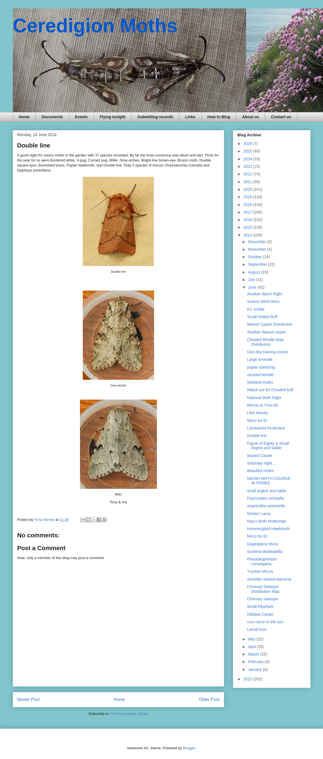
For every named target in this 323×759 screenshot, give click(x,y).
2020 (248, 189)
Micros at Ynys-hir (262, 405)
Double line (256, 435)
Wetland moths (260, 382)
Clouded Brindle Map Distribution (265, 342)
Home (24, 117)
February (256, 661)
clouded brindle (260, 375)
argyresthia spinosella (266, 506)
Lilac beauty (257, 412)
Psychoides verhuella (265, 498)
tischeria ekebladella (264, 551)
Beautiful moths (260, 470)
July (252, 279)
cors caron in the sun (265, 622)
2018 (248, 204)
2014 (248, 235)
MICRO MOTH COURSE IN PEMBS (268, 480)
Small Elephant (260, 606)
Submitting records (155, 117)
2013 (248, 679)
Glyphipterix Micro (262, 544)
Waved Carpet (259, 455)
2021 (248, 182)
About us (250, 117)
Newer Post (28, 699)
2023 (248, 166)
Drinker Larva (258, 513)
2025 (248, 151)
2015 (248, 227)
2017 (248, 212)
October (255, 257)
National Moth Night (264, 397)
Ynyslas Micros (260, 571)
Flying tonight (113, 117)
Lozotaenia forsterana (266, 428)
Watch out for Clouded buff (270, 390)
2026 (248, 143)
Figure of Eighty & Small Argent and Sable (268, 445)
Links (190, 117)
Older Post (209, 699)
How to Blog (218, 117)
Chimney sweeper (262, 599)
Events (81, 117)
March (254, 654)
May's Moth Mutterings (266, 521)
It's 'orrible (255, 309)
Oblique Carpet (260, 614)
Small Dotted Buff (262, 317)
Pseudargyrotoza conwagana (261, 561)
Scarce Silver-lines (263, 301)
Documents (52, 117)
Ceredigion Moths (95, 26)
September (258, 264)
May (252, 639)
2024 (248, 159)
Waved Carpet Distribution (269, 324)
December (257, 242)
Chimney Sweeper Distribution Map (263, 589)
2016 (248, 219)
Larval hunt (256, 629)
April (252, 646)
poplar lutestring (261, 367)
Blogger (189, 748)
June (253, 287)
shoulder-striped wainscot (269, 579)
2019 (248, 197)
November (257, 249)
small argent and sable (266, 491)
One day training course (267, 352)
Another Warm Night (264, 294)
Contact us (281, 117)
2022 (248, 174)
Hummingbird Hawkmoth (268, 528)
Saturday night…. (262, 463)
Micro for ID (257, 420)
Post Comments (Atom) (129, 714)
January (255, 669)
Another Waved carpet (266, 332)
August (254, 272)
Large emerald (259, 359)
